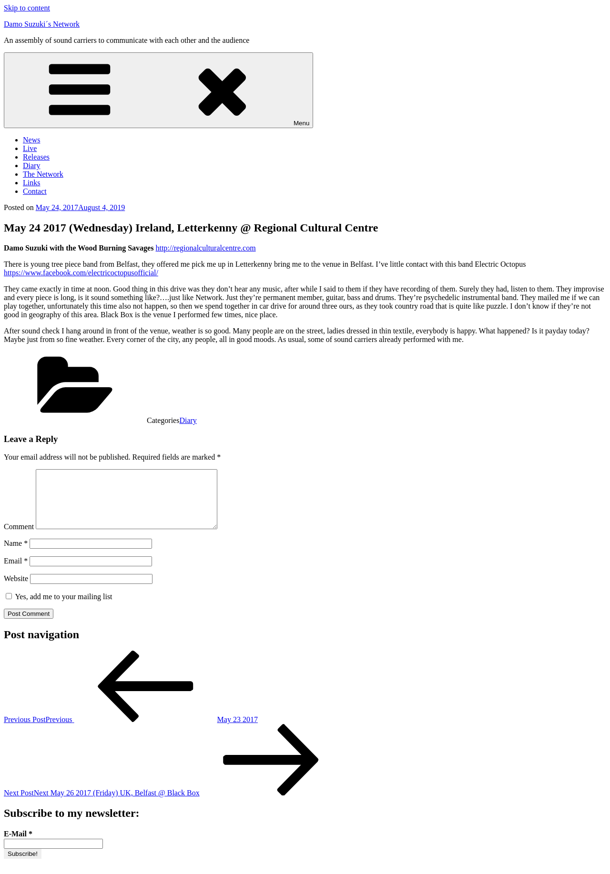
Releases (36, 157)
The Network (43, 174)
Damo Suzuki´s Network (42, 24)
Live (30, 148)
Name (16, 555)
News (31, 140)
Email (16, 572)
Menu (158, 90)
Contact (35, 191)
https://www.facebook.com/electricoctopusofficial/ (81, 273)
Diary (31, 165)
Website (16, 590)
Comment (19, 538)
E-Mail (18, 845)
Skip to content (27, 8)
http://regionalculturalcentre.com (205, 248)
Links (31, 183)
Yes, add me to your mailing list (59, 608)
